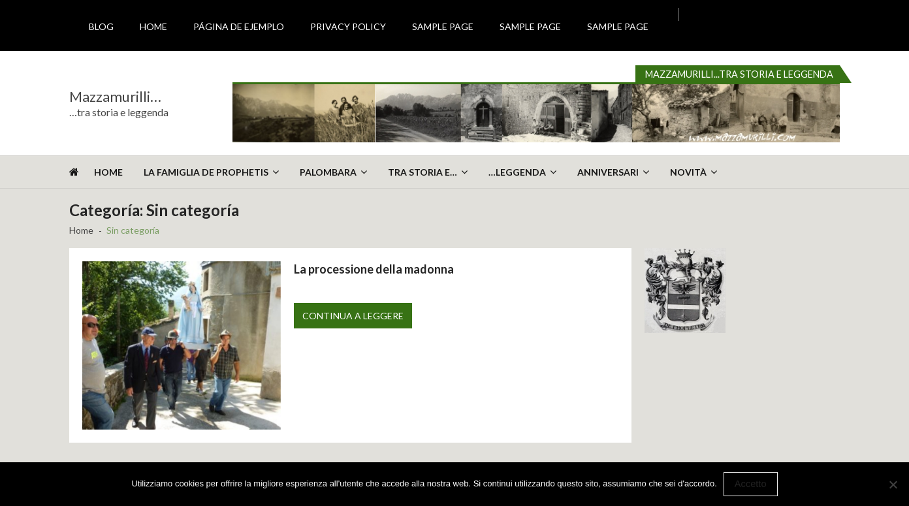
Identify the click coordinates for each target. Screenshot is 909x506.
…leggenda (517, 172)
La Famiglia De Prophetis (206, 172)
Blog (101, 26)
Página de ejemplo (238, 26)
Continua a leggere (353, 315)
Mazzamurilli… (115, 96)
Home (153, 26)
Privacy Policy (348, 26)
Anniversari (608, 172)
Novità (688, 172)
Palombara (328, 172)
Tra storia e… (422, 172)
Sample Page (442, 26)
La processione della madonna (374, 269)
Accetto (751, 484)
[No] (892, 484)
